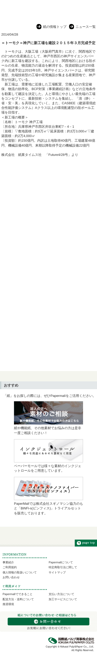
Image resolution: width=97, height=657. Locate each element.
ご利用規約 (10, 567)
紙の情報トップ (54, 27)
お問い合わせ (11, 577)
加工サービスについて (63, 599)
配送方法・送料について (18, 599)
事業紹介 (8, 562)
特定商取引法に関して (63, 567)
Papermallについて (61, 562)
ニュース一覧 (86, 27)
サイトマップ (57, 572)
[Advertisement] (48, 214)
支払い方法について (61, 594)
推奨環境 (8, 604)
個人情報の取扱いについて (20, 572)
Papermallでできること (18, 594)
